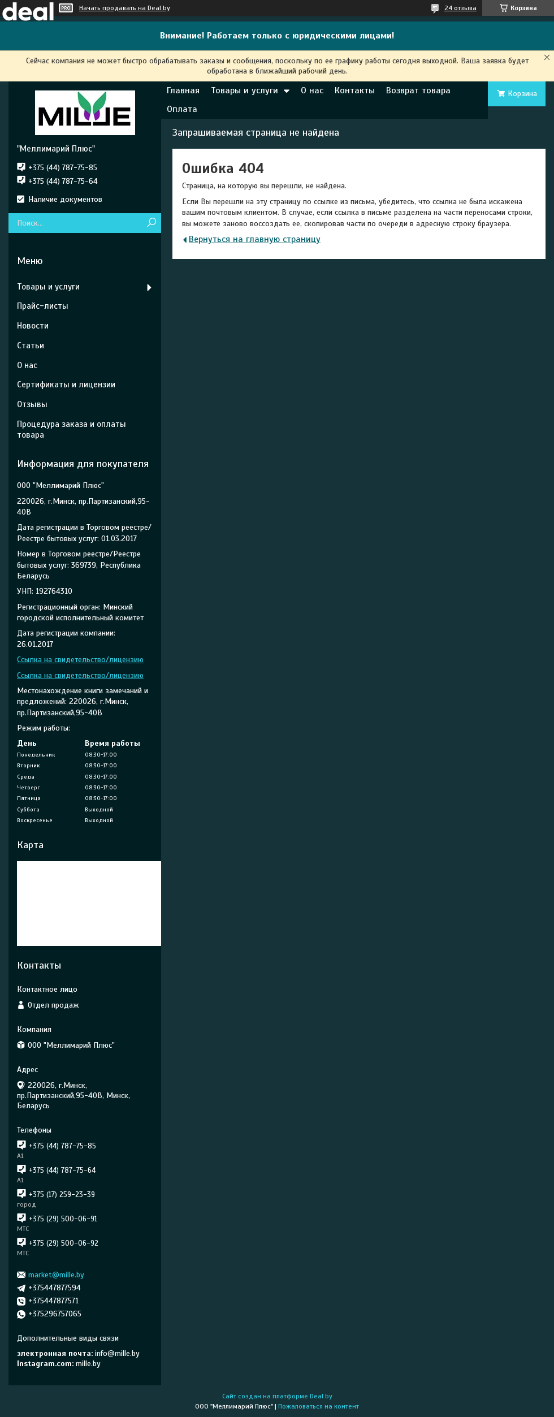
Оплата (182, 109)
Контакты (355, 90)
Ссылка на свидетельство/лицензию (80, 659)
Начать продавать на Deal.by (124, 8)
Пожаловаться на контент (318, 1406)
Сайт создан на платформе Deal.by (277, 1396)
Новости (33, 326)
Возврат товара (418, 90)
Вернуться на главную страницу (255, 239)
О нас (312, 90)
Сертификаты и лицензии (66, 384)
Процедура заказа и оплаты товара (71, 429)
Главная (183, 90)
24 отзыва (460, 8)
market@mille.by (56, 1275)
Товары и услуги (244, 90)
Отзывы (32, 404)
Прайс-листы (42, 306)
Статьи (30, 345)
